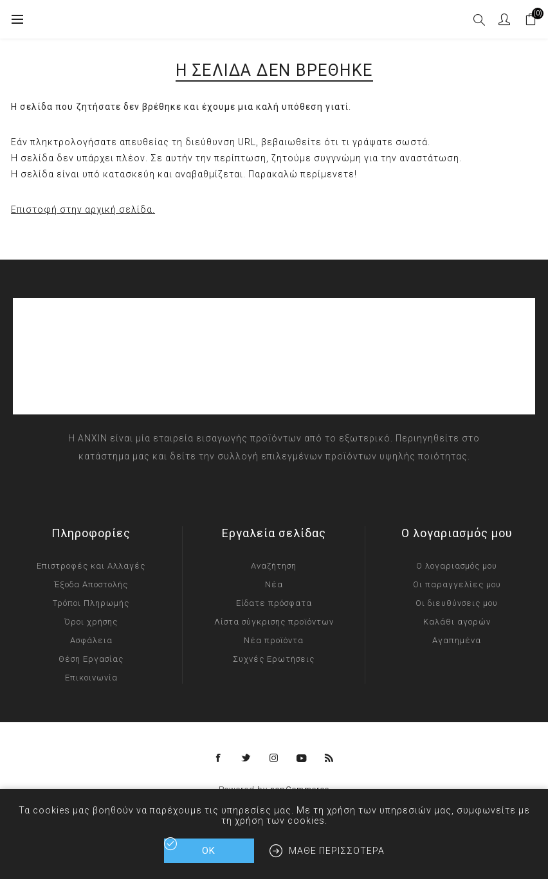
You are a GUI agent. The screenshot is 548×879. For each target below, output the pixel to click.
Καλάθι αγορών (457, 621)
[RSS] (329, 758)
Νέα (274, 584)
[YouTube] (301, 758)
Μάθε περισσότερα (337, 851)
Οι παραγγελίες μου (457, 584)
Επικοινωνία (91, 677)
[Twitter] (246, 758)
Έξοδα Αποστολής (91, 584)
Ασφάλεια (91, 640)
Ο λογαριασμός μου (456, 566)
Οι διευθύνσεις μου (457, 603)
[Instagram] (274, 758)
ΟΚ (208, 851)
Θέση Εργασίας (91, 659)
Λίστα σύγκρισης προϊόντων (274, 621)
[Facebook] (218, 758)
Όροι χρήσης (91, 621)
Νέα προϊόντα (274, 640)
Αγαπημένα (456, 640)
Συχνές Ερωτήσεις (274, 659)
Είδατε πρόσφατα (274, 603)
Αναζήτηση (274, 566)
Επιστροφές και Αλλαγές (91, 566)
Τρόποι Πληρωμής (91, 603)
